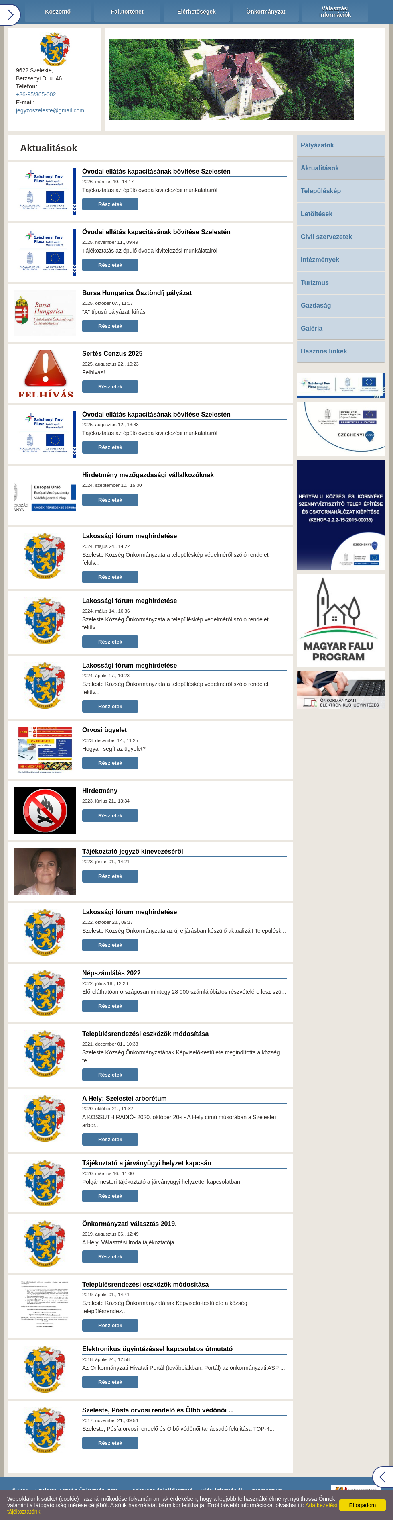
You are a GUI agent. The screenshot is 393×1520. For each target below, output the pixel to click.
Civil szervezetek (326, 236)
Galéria (311, 328)
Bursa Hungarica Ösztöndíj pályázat (137, 293)
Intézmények (320, 259)
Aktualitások (320, 168)
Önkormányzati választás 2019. (129, 1223)
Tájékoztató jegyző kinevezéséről (132, 851)
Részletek (110, 204)
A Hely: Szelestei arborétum (124, 1098)
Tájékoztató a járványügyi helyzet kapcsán (146, 1163)
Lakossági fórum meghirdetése (129, 536)
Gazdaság (316, 305)
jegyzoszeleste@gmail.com (50, 110)
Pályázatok (317, 145)
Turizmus (315, 282)
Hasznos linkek (324, 351)
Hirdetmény (99, 790)
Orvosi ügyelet (104, 730)
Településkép (321, 191)
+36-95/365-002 (36, 94)
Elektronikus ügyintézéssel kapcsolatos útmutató (157, 1349)
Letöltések (316, 213)
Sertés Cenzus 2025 (112, 353)
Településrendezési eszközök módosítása (145, 1033)
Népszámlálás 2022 (111, 973)
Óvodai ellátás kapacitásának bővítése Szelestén (156, 171)
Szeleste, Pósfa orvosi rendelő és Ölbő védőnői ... (158, 1410)
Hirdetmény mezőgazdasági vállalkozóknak (148, 475)
